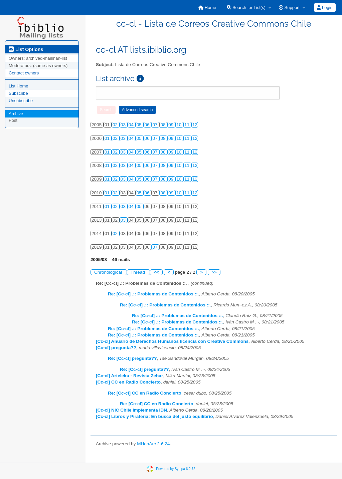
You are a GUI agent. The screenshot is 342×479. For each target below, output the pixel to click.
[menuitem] (207, 7)
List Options (26, 49)
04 (132, 124)
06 (148, 124)
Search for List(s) (246, 7)
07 (155, 124)
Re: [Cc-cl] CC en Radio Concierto (144, 393)
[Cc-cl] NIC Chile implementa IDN (131, 410)
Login (324, 7)
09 (171, 124)
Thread (138, 272)
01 (108, 138)
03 (124, 124)
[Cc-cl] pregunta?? (116, 347)
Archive (16, 113)
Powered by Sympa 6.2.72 (175, 469)
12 (194, 124)
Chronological (108, 272)
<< (156, 272)
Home (207, 7)
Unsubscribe (21, 100)
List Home (18, 85)
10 (179, 124)
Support (289, 7)
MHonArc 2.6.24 (153, 443)
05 (140, 124)
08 (163, 124)
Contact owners (24, 72)
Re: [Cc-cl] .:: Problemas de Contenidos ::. (153, 293)
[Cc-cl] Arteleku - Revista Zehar (129, 375)
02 (116, 124)
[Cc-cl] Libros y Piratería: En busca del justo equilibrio (154, 416)
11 (187, 124)
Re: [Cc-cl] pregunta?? (132, 358)
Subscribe (18, 93)
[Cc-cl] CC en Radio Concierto (128, 382)
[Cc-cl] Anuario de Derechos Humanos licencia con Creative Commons (172, 341)
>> (214, 272)
